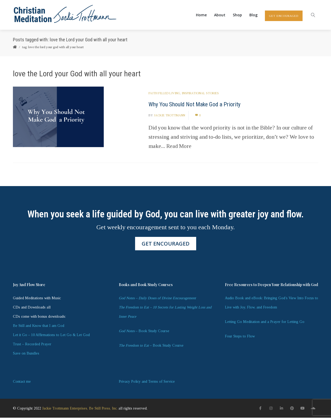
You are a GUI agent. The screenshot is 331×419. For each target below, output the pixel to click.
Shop (237, 15)
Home (201, 15)
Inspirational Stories (200, 94)
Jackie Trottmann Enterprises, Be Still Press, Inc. (79, 410)
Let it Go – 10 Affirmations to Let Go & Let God (51, 336)
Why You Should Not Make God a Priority (194, 105)
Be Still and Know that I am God (38, 327)
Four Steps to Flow (240, 338)
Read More (178, 147)
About (219, 15)
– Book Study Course (144, 332)
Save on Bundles (26, 355)
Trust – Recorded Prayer (32, 345)
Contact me (22, 383)
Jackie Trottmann (169, 116)
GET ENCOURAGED (283, 16)
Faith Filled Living (164, 94)
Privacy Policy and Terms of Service (147, 383)
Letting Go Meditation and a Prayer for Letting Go (264, 323)
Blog (253, 15)
